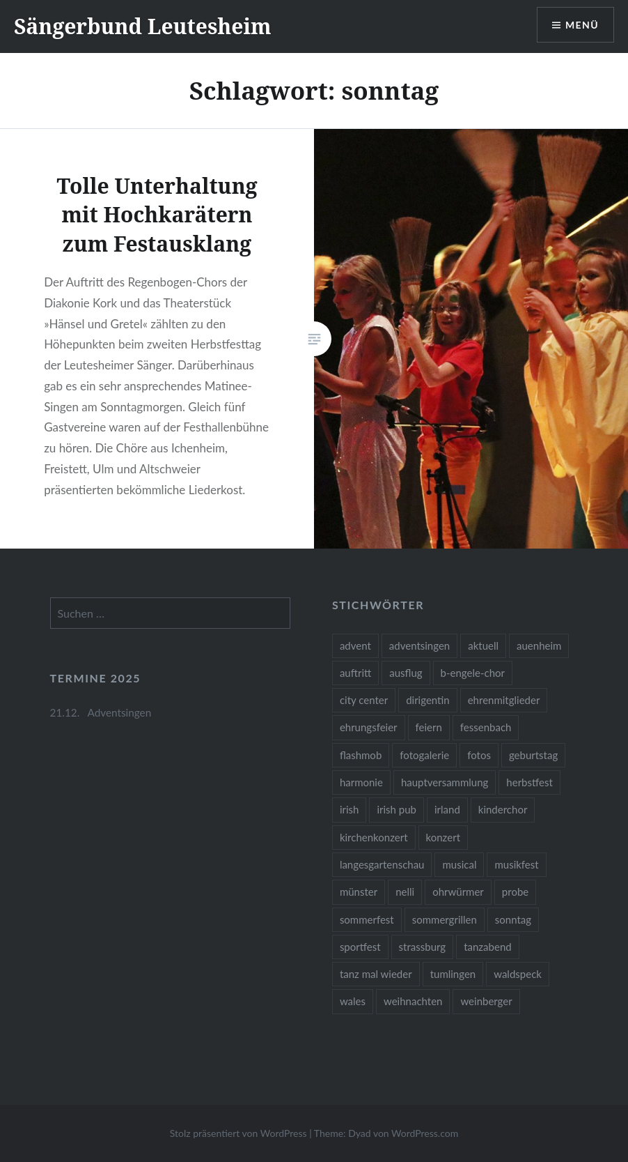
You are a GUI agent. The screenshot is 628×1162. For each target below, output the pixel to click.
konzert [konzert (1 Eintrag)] (443, 837)
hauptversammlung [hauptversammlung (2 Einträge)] (444, 782)
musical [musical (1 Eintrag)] (459, 864)
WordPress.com (424, 1133)
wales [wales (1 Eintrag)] (353, 1001)
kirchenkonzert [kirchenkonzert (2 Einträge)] (374, 837)
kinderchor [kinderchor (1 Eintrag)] (503, 809)
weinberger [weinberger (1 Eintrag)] (486, 1001)
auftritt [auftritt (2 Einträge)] (355, 672)
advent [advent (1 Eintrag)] (355, 645)
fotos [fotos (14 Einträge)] (479, 755)
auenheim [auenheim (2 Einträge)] (539, 645)
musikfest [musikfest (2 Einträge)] (516, 864)
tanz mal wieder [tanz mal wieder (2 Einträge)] (376, 974)
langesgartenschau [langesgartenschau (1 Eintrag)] (382, 864)
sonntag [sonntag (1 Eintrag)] (513, 919)
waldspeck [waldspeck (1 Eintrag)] (518, 974)
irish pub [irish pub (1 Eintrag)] (396, 809)
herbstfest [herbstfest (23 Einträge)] (529, 782)
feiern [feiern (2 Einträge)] (429, 727)
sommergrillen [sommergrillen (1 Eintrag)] (444, 919)
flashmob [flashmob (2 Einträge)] (361, 755)
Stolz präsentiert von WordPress (238, 1133)
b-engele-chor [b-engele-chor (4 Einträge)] (473, 672)
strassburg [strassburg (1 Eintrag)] (422, 946)
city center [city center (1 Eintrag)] (364, 700)
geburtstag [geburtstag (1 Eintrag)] (533, 755)
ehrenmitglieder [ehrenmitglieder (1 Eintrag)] (504, 700)
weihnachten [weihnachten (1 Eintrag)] (413, 1001)
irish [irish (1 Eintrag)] (349, 809)
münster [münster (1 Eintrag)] (358, 891)
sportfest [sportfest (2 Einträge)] (360, 946)
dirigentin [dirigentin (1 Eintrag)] (428, 700)
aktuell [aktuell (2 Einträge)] (483, 645)
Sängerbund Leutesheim (143, 26)
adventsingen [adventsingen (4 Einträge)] (419, 645)
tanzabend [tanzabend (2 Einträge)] (488, 946)
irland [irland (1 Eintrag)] (447, 809)
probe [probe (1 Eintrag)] (515, 891)
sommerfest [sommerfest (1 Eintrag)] (367, 919)
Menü (582, 25)
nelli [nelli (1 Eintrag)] (404, 891)
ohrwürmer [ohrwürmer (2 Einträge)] (458, 891)
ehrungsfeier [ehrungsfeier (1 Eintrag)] (369, 727)
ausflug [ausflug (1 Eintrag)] (405, 672)
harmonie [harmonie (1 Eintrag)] (361, 782)
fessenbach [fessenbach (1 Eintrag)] (486, 727)
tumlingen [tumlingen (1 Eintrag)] (453, 974)
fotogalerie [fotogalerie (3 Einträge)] (424, 755)
